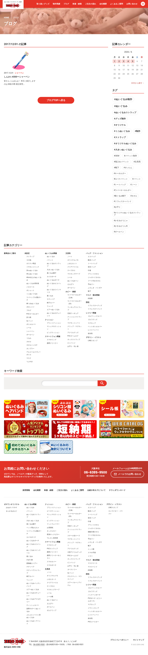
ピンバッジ (71, 343)
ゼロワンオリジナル (11, 504)
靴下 (89, 291)
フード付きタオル (94, 281)
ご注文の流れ (90, 4)
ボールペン (30, 335)
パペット (50, 260)
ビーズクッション (53, 511)
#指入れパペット (121, 161)
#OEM (116, 156)
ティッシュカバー (32, 605)
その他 (28, 260)
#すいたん (128, 168)
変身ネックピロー (53, 534)
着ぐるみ (50, 296)
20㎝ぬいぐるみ (32, 270)
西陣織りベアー (31, 563)
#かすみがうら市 (121, 226)
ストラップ (30, 256)
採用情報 (26, 490)
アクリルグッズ (72, 332)
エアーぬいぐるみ (53, 309)
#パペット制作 (130, 156)
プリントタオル (93, 274)
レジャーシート (93, 330)
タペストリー (72, 569)
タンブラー (30, 348)
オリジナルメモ (72, 260)
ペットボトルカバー (95, 326)
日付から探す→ (137, 83)
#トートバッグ (120, 184)
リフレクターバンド (95, 309)
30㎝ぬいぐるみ (32, 274)
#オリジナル (120, 125)
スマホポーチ (51, 565)
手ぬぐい (91, 284)
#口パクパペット (121, 179)
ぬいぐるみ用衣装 (32, 283)
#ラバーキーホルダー (122, 190)
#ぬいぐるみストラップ (125, 112)
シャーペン (30, 331)
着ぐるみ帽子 (51, 273)
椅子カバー (51, 303)
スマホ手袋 (92, 552)
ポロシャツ (30, 307)
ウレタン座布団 (52, 538)
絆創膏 (90, 298)
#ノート (133, 184)
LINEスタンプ (92, 340)
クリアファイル (72, 267)
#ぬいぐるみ (120, 106)
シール (28, 328)
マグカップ (92, 323)
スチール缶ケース (73, 536)
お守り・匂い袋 (72, 346)
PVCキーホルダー (32, 314)
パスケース (30, 287)
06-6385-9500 (95, 472)
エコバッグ (92, 256)
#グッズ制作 (120, 118)
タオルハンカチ (31, 345)
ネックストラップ (73, 339)
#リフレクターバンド (122, 201)
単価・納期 (77, 4)
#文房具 (137, 161)
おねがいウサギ (11, 507)
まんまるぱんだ (11, 511)
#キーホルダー (120, 173)
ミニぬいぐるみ (31, 294)
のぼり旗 (29, 560)
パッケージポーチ (94, 595)
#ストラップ (120, 137)
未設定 (27, 253)
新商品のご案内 (10, 253)
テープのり (71, 270)
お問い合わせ (131, 4)
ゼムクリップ (51, 610)
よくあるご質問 (116, 4)
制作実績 (56, 4)
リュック (50, 306)
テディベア (51, 299)
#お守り (117, 207)
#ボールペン (119, 232)
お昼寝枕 (50, 528)
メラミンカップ (93, 608)
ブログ (66, 4)
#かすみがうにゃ (121, 220)
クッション (49, 320)
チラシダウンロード (117, 490)
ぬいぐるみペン (72, 281)
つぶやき (29, 362)
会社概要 (103, 4)
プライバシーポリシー (119, 640)
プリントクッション (54, 323)
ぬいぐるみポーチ (53, 280)
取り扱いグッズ (43, 4)
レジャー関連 (91, 313)
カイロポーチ (51, 277)
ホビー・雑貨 (70, 292)
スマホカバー (51, 562)
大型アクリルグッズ (74, 552)
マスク (28, 358)
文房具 (68, 253)
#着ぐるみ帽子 (120, 196)
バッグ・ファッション (94, 253)
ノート (69, 256)
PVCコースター (93, 622)
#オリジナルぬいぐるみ (125, 143)
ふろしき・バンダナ (95, 288)
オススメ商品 (31, 263)
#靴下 (116, 167)
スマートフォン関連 (52, 336)
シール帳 (50, 596)
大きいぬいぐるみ (53, 270)
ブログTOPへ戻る (56, 100)
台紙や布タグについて (96, 490)
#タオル (133, 196)
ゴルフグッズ (92, 319)
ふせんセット (72, 263)
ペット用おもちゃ (32, 528)
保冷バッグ (92, 267)
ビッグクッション (53, 332)
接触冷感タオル (93, 532)
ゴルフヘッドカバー (95, 316)
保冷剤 (90, 333)
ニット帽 (91, 549)
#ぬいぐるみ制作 (123, 99)
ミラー (90, 556)
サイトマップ (138, 640)
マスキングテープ (73, 274)
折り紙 (28, 317)
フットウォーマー (53, 524)
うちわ (28, 338)
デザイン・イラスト (93, 337)
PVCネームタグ (72, 336)
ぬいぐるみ (51, 256)
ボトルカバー (31, 324)
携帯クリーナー (52, 343)
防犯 (87, 302)
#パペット (136, 179)
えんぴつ (70, 284)
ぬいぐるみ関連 (51, 253)
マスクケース (92, 563)
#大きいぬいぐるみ (123, 149)
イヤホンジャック (32, 267)
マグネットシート (73, 323)
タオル (28, 342)
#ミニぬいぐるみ (122, 131)
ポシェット (30, 290)
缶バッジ (29, 321)
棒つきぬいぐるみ (32, 303)
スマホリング (51, 340)
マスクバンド (92, 567)
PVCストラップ (52, 549)
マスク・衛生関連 (93, 295)
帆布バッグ (92, 260)
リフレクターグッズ (95, 305)
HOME (6, 18)
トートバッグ (92, 263)
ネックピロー (51, 531)
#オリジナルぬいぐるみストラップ (127, 214)
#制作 (137, 131)
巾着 (89, 270)
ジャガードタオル (94, 277)
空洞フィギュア (72, 313)
